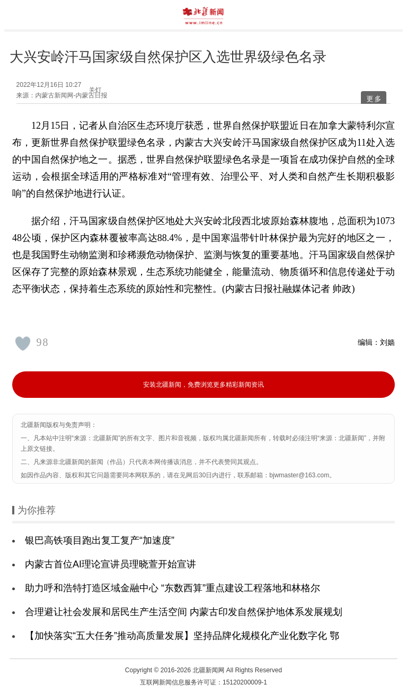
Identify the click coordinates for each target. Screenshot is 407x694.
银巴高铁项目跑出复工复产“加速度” (99, 540)
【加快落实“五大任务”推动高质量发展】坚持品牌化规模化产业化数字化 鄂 (182, 635)
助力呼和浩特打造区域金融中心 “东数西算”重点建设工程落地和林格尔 (172, 588)
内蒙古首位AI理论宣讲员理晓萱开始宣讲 (110, 564)
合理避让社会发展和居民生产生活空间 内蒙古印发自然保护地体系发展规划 (183, 612)
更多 (374, 99)
